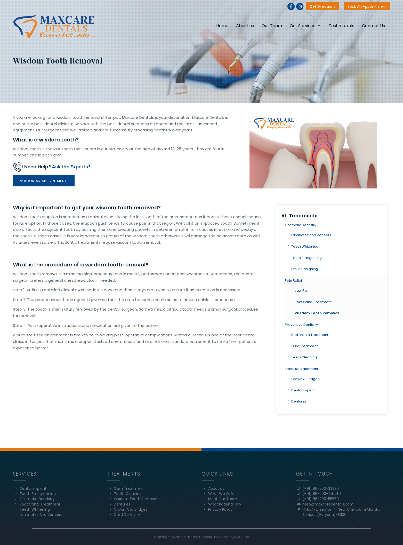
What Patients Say (224, 504)
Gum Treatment (304, 346)
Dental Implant (303, 390)
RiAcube (242, 536)
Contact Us (373, 26)
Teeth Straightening (38, 493)
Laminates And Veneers (41, 514)
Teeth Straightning (306, 257)
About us (245, 26)
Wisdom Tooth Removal (317, 313)
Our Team (272, 26)
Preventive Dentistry (301, 324)
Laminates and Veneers (311, 235)
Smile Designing (304, 268)
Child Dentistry (127, 514)
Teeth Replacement (301, 368)
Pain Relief (293, 280)
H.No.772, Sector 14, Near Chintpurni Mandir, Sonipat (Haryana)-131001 (341, 512)
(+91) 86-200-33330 (320, 488)
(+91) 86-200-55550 (320, 498)
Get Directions (322, 6)
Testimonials (341, 26)
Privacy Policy (220, 509)
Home (222, 26)
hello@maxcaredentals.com (327, 504)
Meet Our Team (222, 498)
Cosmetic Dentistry (300, 225)
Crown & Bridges (305, 378)
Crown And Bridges (130, 509)
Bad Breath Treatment (309, 334)
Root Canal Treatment (313, 301)
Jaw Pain (302, 290)
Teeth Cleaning (304, 357)
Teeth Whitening (304, 246)
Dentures (299, 401)
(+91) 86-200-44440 (321, 493)
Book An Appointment (367, 6)
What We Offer (222, 493)
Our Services (305, 26)
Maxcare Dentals (198, 536)
